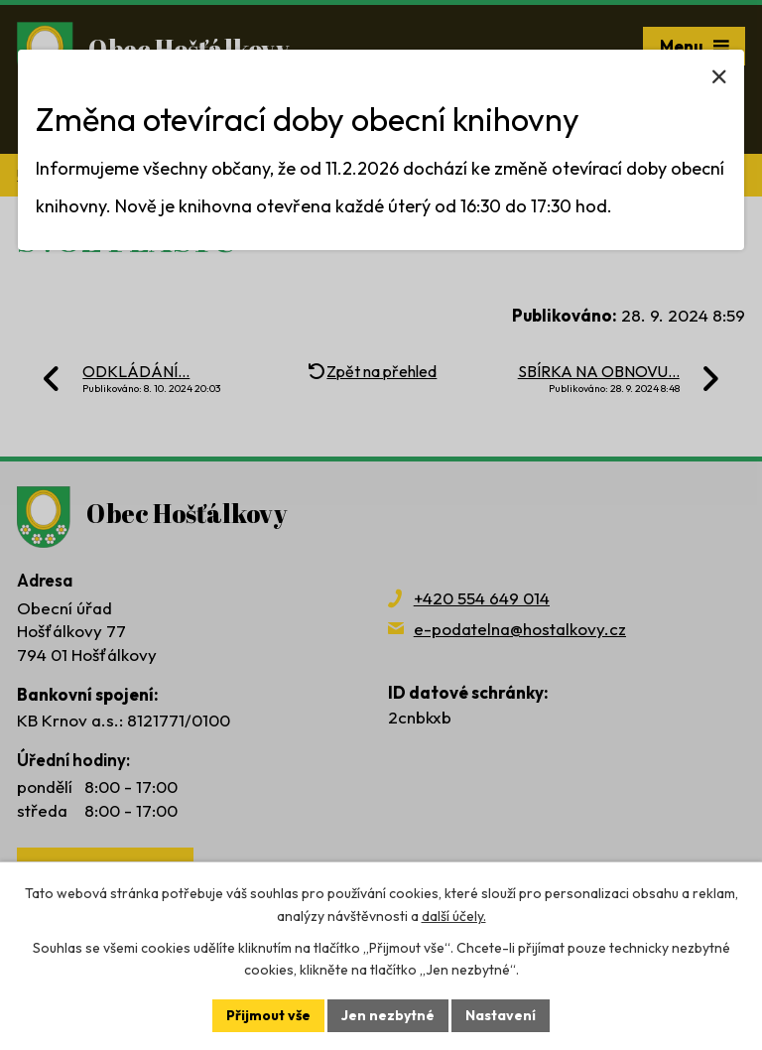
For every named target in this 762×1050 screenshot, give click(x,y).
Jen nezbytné (388, 1015)
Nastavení (500, 1015)
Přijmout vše (268, 1015)
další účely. (454, 916)
